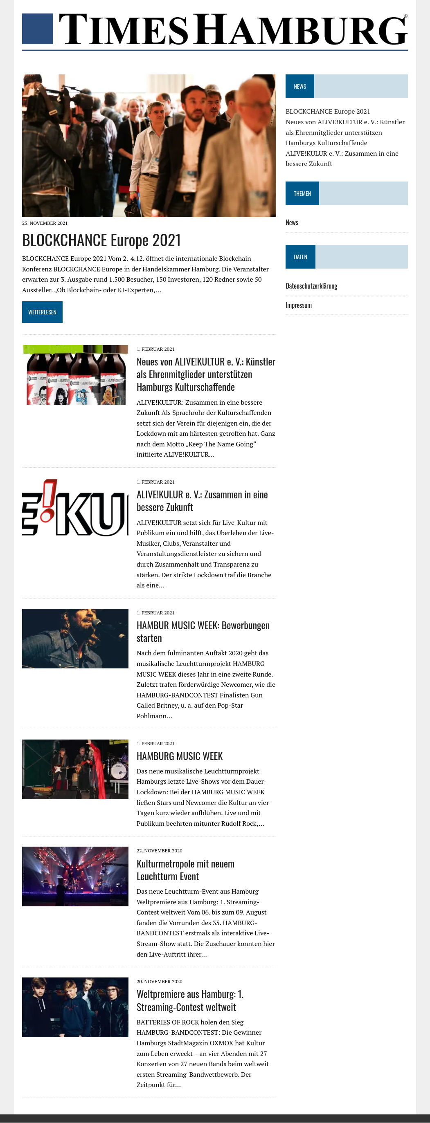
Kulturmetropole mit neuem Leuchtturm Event (185, 869)
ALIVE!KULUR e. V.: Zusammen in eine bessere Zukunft (202, 501)
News (292, 222)
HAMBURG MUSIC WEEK (179, 756)
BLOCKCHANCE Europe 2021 (101, 239)
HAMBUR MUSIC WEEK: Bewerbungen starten (202, 631)
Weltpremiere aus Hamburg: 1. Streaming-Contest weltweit (189, 1000)
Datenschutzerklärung (312, 286)
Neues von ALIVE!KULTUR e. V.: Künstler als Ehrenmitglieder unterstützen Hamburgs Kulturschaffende (205, 374)
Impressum (299, 305)
